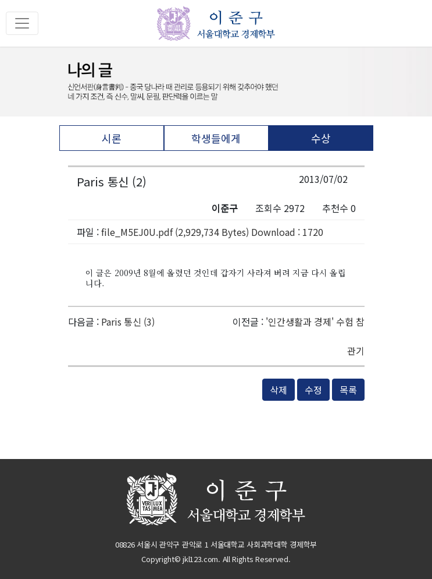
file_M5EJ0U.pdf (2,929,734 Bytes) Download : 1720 (212, 232)
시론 (112, 138)
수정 (313, 390)
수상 (321, 138)
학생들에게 (216, 138)
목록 (348, 390)
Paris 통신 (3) (128, 322)
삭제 (278, 390)
